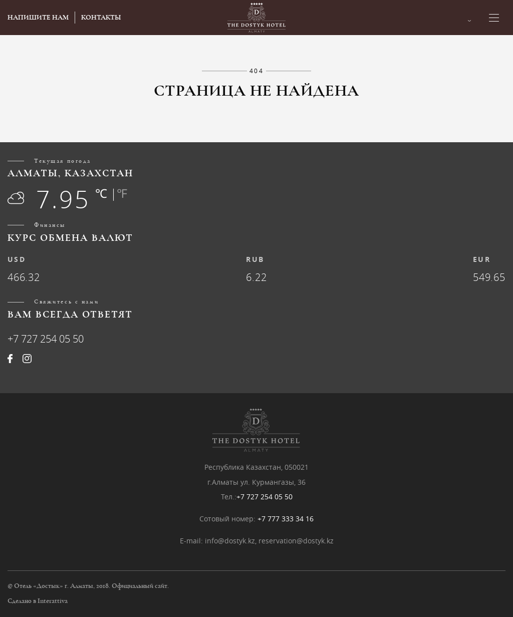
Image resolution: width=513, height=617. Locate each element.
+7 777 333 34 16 (286, 518)
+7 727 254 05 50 (46, 339)
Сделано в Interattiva (38, 600)
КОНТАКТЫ (101, 17)
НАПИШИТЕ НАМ (38, 17)
